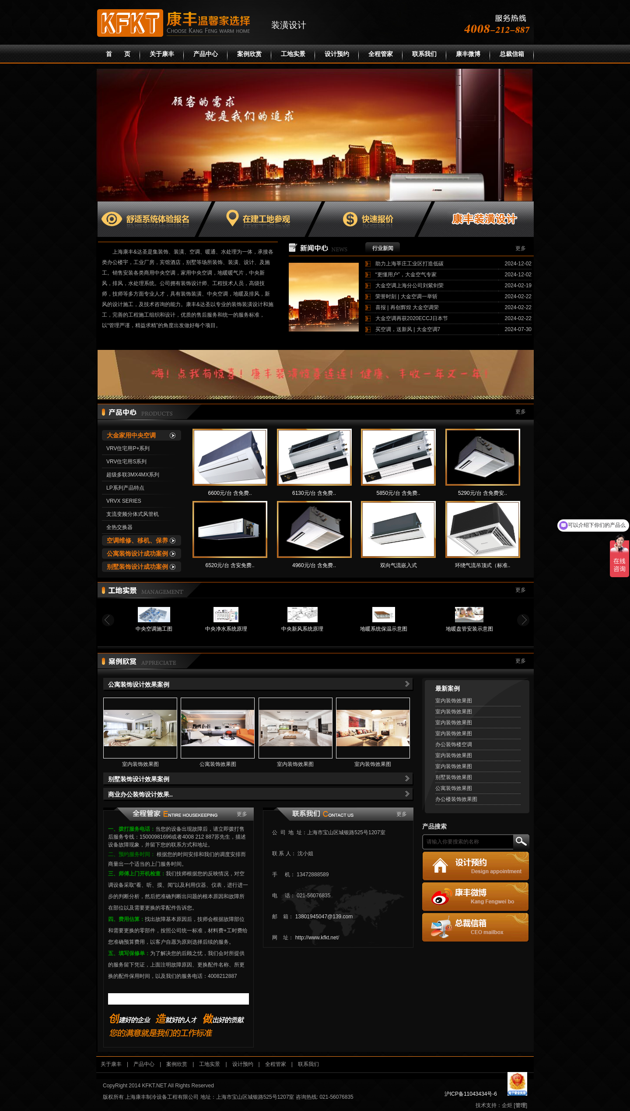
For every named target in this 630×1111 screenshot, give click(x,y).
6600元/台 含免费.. (230, 493)
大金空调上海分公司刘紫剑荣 (409, 285)
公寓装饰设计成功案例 (137, 553)
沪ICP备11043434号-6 (470, 1094)
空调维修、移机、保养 (137, 540)
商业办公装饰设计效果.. (140, 794)
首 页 (118, 54)
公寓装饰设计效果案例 (138, 684)
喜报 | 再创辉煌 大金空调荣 (407, 307)
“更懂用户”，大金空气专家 (406, 275)
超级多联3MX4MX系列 (132, 475)
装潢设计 (288, 25)
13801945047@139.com (324, 916)
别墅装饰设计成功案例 (137, 566)
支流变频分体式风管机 (132, 514)
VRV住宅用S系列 (126, 462)
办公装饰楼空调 (453, 744)
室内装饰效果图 (140, 764)
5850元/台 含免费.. (398, 493)
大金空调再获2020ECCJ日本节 (411, 318)
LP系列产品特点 (125, 488)
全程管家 (380, 54)
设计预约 (337, 54)
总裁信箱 (512, 54)
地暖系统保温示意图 (383, 629)
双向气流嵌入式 (398, 565)
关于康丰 (162, 54)
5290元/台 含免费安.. (482, 493)
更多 (520, 248)
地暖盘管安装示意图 (469, 629)
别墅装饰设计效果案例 (138, 779)
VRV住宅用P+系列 (128, 448)
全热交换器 (119, 527)
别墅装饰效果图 (453, 777)
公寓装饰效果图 (218, 764)
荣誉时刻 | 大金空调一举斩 (406, 296)
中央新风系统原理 (302, 629)
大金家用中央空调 (131, 435)
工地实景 (293, 54)
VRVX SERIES (123, 501)
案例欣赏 (249, 54)
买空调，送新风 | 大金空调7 (407, 329)
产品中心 (205, 54)
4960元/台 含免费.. (314, 565)
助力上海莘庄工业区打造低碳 (409, 264)
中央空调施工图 (154, 629)
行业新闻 (382, 248)
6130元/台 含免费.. (314, 493)
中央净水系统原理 (226, 629)
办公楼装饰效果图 (456, 799)
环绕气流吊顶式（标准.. (483, 565)
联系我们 (424, 54)
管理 (520, 1105)
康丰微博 (468, 54)
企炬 (507, 1105)
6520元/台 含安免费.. (229, 565)
